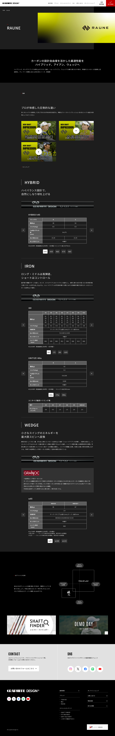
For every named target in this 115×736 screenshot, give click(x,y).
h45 (45, 251)
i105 (65, 352)
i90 (60, 352)
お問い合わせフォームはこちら (22, 668)
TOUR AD (64, 699)
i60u (51, 395)
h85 (69, 251)
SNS (73, 3)
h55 (51, 251)
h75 (63, 251)
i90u (64, 395)
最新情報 (50, 3)
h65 (57, 251)
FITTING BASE (65, 714)
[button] (23, 230)
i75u (57, 395)
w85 (50, 541)
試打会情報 (110, 3)
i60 (49, 352)
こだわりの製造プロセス (67, 719)
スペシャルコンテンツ (65, 3)
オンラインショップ (90, 3)
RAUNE (63, 704)
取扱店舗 (101, 3)
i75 (54, 352)
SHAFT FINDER (65, 712)
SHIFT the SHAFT (66, 717)
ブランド (56, 3)
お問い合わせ (79, 3)
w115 (64, 541)
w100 (57, 541)
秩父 (62, 702)
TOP (4, 10)
